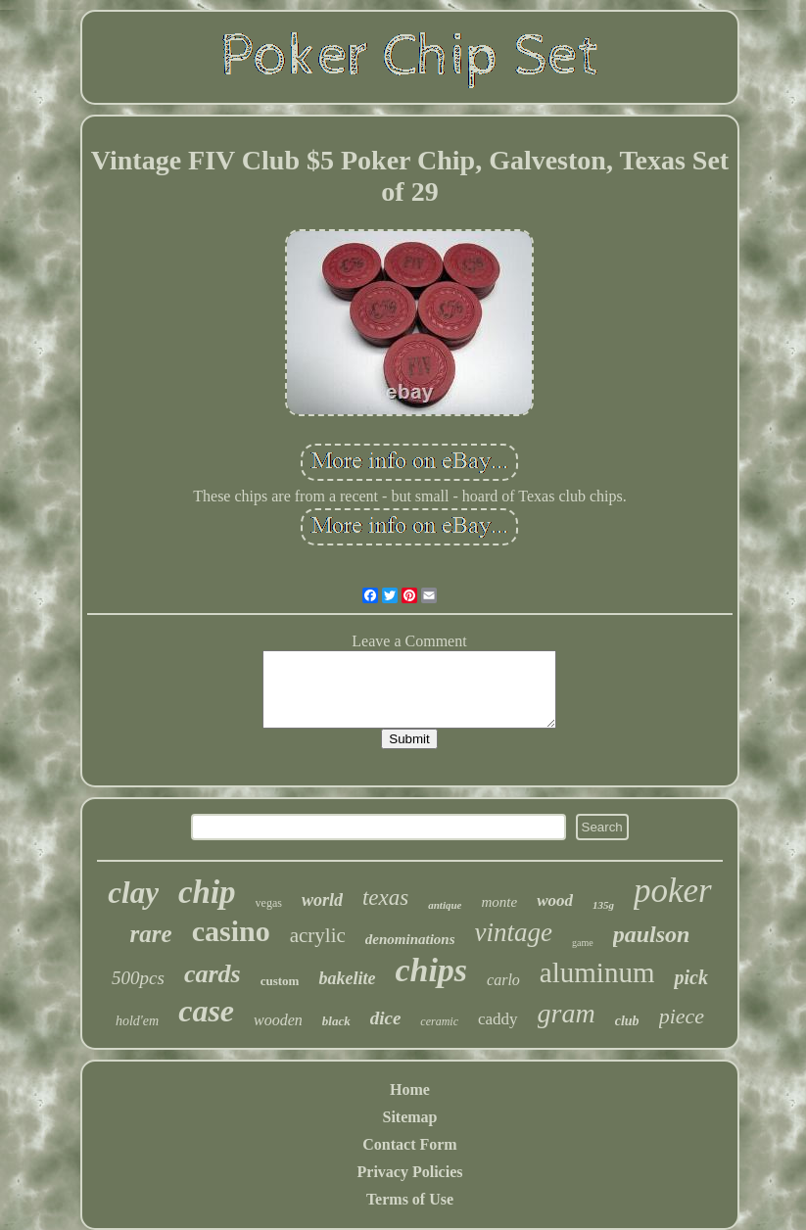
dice (386, 1018)
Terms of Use (409, 1199)
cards (212, 974)
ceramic (439, 1021)
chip (207, 892)
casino (231, 931)
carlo (503, 979)
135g (603, 905)
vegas (269, 903)
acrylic (318, 935)
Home (410, 1089)
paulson (651, 934)
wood (555, 900)
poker (673, 891)
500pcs (138, 978)
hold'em (137, 1021)
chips (431, 970)
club (627, 1021)
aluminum (597, 972)
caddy (498, 1019)
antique (444, 905)
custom (280, 980)
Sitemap (409, 1117)
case (206, 1010)
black (336, 1021)
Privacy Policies (410, 1171)
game (582, 942)
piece (681, 1016)
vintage (513, 932)
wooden (278, 1020)
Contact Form (409, 1144)
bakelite (346, 978)
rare (151, 934)
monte (499, 902)
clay (133, 892)
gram (566, 1013)
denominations (410, 939)
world (322, 900)
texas (385, 897)
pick (690, 977)
